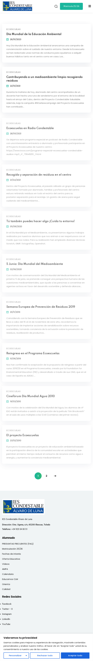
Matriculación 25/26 (12, 548)
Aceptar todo (75, 655)
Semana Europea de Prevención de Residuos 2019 (40, 309)
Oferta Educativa (11, 558)
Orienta (6, 584)
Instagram (7, 614)
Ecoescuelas (13, 29)
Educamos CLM (10, 579)
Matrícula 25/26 (71, 6)
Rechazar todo (45, 655)
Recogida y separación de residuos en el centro (38, 177)
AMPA (5, 569)
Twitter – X (7, 609)
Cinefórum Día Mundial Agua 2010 (30, 398)
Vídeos (5, 563)
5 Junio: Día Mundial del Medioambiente (34, 266)
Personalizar (15, 655)
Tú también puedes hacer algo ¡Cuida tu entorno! (40, 223)
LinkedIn (6, 619)
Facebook (6, 604)
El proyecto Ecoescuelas (22, 437)
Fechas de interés (11, 553)
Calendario (8, 574)
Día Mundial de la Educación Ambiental (33, 34)
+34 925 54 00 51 (20, 529)
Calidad (6, 589)
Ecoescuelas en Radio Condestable (30, 130)
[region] (46, 647)
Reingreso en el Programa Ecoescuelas (32, 355)
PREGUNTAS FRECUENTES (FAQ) (18, 543)
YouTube (6, 624)
